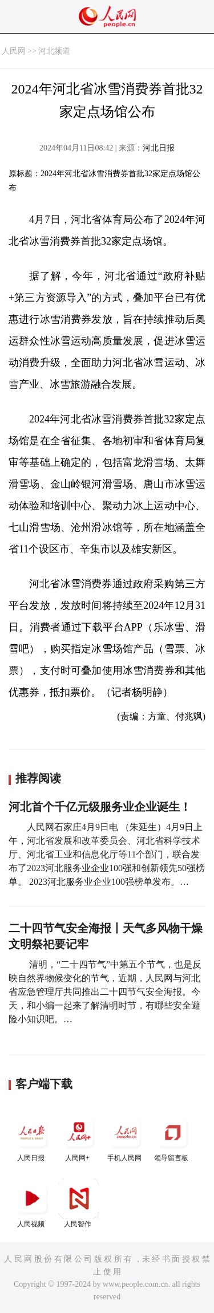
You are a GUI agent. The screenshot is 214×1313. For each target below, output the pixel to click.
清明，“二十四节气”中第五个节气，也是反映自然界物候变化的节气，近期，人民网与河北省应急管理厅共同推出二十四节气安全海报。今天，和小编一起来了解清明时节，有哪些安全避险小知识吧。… (105, 992)
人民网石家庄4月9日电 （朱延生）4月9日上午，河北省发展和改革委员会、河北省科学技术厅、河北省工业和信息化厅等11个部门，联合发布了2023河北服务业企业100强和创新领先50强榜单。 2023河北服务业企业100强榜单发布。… (107, 854)
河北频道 (54, 51)
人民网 (14, 51)
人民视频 (32, 1203)
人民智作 (79, 1203)
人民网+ (79, 1137)
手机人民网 (126, 1137)
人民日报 (32, 1137)
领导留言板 (172, 1137)
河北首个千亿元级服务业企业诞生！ (100, 806)
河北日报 (159, 148)
